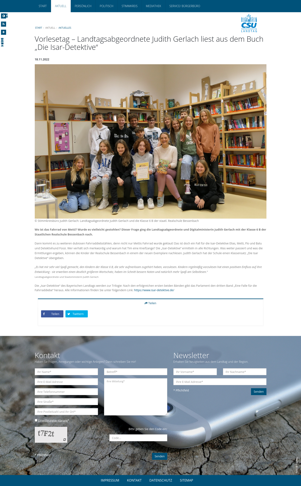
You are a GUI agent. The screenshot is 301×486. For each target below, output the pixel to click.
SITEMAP (186, 480)
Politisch (106, 6)
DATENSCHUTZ (160, 480)
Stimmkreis (130, 6)
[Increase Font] (3, 32)
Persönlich (83, 6)
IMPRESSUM (110, 480)
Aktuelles (65, 27)
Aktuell (60, 6)
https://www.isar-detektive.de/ (154, 290)
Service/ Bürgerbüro (185, 6)
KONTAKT (134, 480)
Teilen (150, 303)
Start (43, 6)
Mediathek (153, 6)
